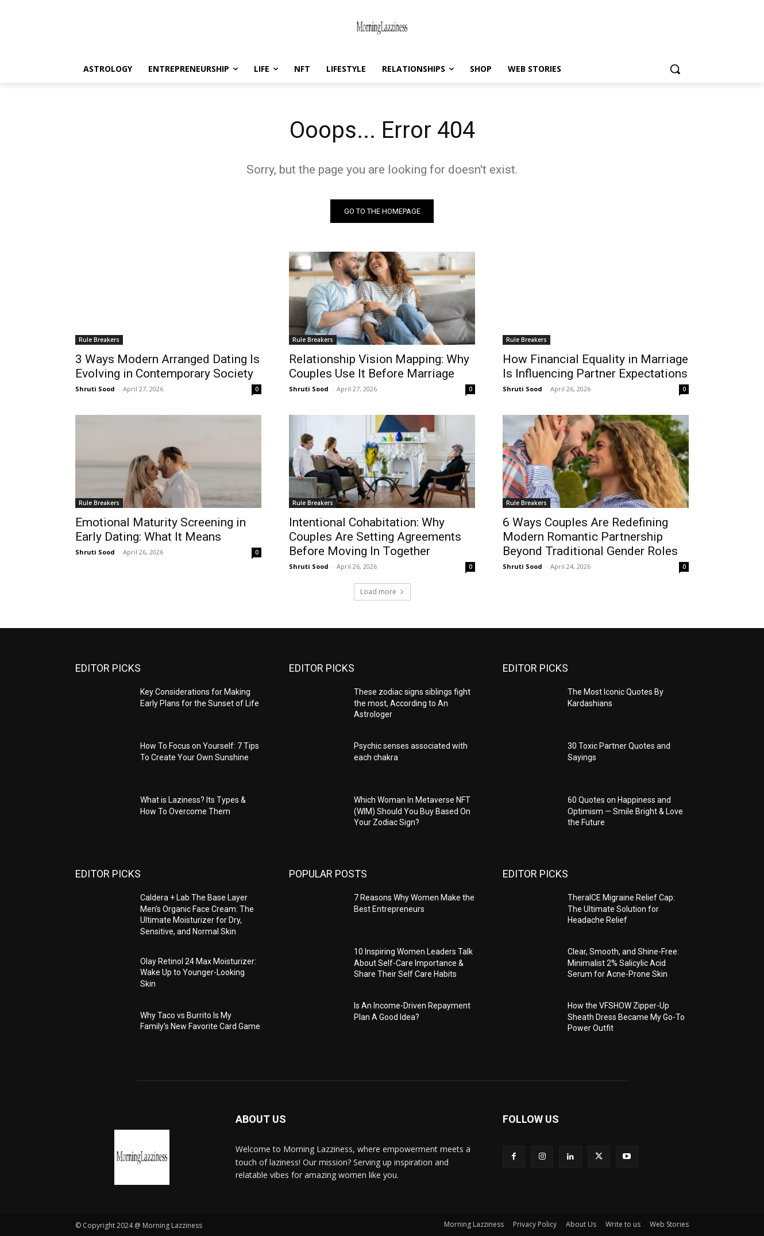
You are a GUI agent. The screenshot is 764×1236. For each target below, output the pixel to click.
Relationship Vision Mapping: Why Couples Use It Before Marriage (379, 366)
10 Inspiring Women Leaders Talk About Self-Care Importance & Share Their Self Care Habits (413, 963)
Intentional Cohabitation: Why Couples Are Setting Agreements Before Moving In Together (375, 536)
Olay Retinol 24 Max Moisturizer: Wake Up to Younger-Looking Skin (198, 972)
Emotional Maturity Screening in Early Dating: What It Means (160, 529)
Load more (382, 591)
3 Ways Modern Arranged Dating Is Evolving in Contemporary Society (167, 366)
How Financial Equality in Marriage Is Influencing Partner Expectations (595, 366)
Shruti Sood (95, 388)
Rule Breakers (99, 340)
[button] (675, 69)
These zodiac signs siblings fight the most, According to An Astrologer (412, 703)
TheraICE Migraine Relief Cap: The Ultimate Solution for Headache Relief (621, 909)
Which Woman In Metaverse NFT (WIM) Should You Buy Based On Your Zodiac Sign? (412, 811)
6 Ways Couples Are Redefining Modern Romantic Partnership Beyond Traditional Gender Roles (590, 536)
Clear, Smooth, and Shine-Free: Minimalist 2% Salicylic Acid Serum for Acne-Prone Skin (623, 963)
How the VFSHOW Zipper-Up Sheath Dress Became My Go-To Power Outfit (626, 1017)
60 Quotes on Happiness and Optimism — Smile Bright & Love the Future (625, 811)
